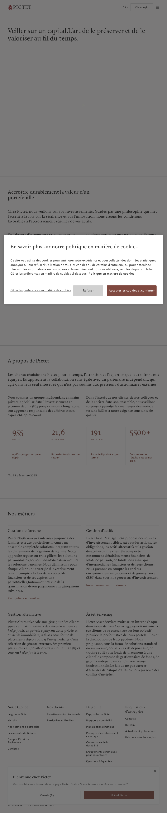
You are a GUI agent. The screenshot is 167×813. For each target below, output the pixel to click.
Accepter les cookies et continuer (132, 290)
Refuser (88, 290)
